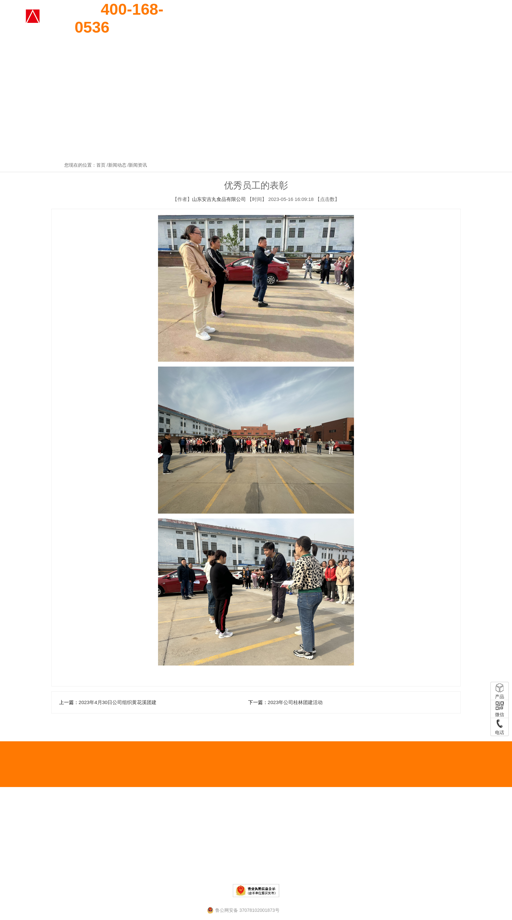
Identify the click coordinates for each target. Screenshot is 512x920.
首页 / (102, 165)
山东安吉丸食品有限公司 (219, 199)
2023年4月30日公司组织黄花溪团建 (117, 702)
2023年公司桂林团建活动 (295, 702)
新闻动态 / (118, 165)
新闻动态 (436, 19)
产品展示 (305, 19)
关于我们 (272, 19)
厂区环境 (404, 19)
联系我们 (469, 19)
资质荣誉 (338, 19)
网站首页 (239, 19)
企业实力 (371, 19)
